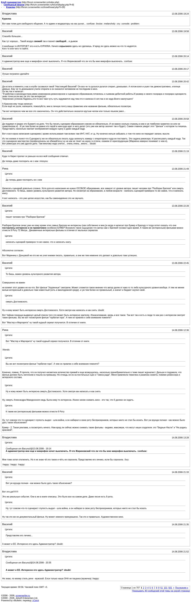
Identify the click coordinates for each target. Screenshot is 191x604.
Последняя (181, 588)
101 (165, 588)
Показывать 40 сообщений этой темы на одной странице (161, 591)
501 (170, 588)
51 (161, 588)
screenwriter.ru (23, 595)
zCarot (35, 600)
